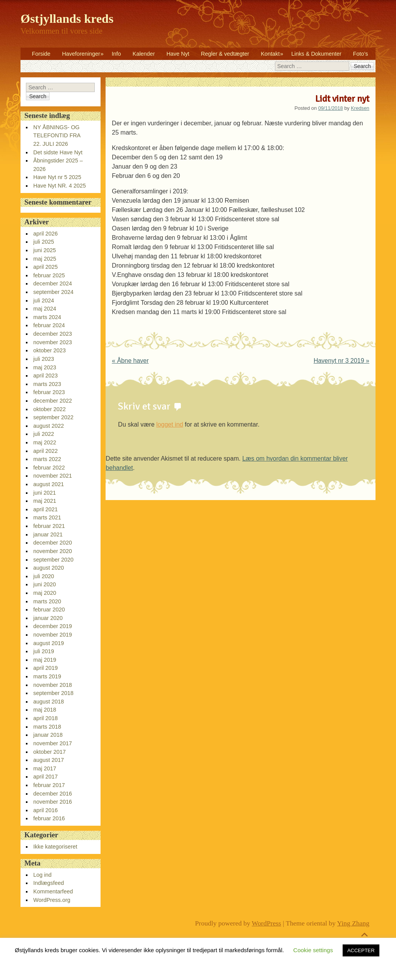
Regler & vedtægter (225, 54)
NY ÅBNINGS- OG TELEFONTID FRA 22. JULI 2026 (56, 135)
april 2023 (45, 375)
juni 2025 (44, 250)
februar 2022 (49, 467)
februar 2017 (49, 785)
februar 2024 (49, 325)
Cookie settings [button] (313, 950)
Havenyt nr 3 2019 (341, 360)
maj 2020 (44, 593)
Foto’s (360, 54)
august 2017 (48, 760)
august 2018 (48, 701)
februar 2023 (49, 392)
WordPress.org (51, 900)
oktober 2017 (49, 752)
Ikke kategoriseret (55, 846)
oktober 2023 (49, 350)
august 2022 (48, 426)
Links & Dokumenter (316, 54)
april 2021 (45, 509)
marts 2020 (47, 601)
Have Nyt (177, 54)
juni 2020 (44, 584)
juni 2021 (44, 493)
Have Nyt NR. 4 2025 (59, 186)
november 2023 (52, 342)
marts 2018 (47, 727)
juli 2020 (43, 576)
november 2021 (52, 476)
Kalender (144, 54)
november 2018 (52, 685)
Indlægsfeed (48, 883)
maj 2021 (44, 501)
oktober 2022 (49, 409)
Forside (41, 54)
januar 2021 (48, 534)
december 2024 (52, 283)
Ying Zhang (353, 923)
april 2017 (45, 776)
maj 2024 (44, 309)
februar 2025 (49, 275)
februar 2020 (49, 609)
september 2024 (53, 292)
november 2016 (52, 802)
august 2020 (48, 568)
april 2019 (45, 668)
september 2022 (53, 417)
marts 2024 (47, 317)
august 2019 (48, 643)
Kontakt (270, 54)
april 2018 (45, 718)
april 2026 (45, 234)
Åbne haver (130, 360)
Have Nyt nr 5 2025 (57, 177)
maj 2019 (44, 660)
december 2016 (52, 794)
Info (116, 54)
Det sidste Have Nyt (57, 152)
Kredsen (360, 108)
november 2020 (52, 551)
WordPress (266, 923)
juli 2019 (43, 651)
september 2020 (53, 560)
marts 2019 (47, 676)
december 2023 (52, 334)
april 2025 (45, 267)
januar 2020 (48, 618)
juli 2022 (43, 434)
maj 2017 (44, 768)
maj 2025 (44, 259)
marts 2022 (47, 459)
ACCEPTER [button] (361, 950)
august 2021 (48, 484)
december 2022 (52, 401)
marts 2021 (47, 517)
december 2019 (52, 626)
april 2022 (45, 451)
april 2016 (45, 810)
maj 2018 (44, 710)
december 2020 (52, 543)
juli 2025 (43, 242)
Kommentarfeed (53, 891)
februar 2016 (49, 818)
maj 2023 (44, 367)
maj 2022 (44, 442)
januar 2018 (48, 735)
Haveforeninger (81, 54)
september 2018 (53, 693)
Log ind (42, 875)
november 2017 (52, 743)
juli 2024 (43, 300)
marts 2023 (47, 384)
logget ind (169, 424)
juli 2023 (43, 359)
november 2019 (52, 635)
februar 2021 (49, 526)
